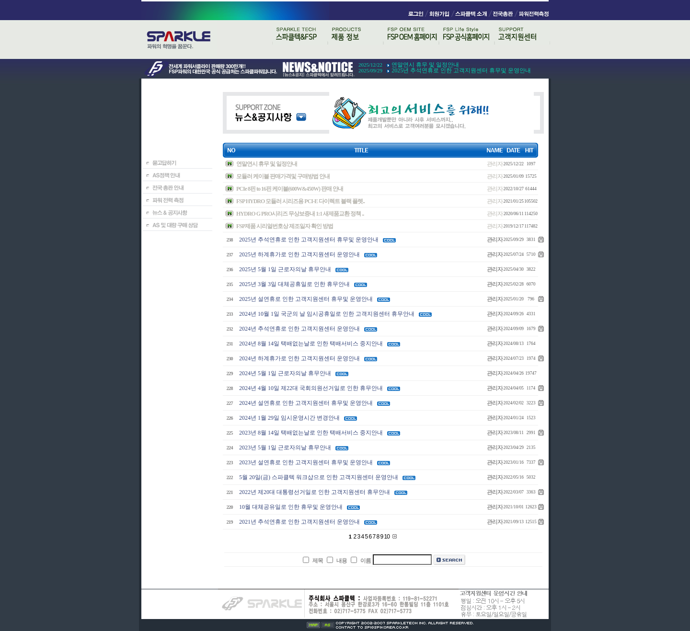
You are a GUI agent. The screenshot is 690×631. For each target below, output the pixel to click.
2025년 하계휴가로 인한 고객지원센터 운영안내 (299, 254)
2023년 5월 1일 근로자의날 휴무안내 (285, 447)
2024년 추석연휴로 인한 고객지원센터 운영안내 (299, 328)
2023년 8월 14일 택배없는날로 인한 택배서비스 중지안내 (311, 432)
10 (387, 536)
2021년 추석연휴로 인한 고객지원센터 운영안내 (299, 521)
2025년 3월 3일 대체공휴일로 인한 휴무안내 (294, 284)
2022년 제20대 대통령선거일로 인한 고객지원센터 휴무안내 (314, 492)
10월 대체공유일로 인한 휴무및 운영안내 (291, 507)
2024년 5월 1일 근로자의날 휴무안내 (285, 373)
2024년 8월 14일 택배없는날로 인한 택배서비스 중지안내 (311, 343)
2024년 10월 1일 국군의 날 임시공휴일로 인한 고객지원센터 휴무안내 (326, 313)
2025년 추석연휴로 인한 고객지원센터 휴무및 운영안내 (461, 70)
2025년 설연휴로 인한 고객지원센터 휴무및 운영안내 (306, 299)
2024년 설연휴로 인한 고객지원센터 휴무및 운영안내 (306, 403)
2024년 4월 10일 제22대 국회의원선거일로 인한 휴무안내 (311, 388)
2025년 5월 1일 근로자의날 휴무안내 (285, 269)
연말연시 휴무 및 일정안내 (425, 64)
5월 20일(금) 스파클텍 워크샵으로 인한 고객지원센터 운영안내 (318, 477)
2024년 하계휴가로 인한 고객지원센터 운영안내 (299, 358)
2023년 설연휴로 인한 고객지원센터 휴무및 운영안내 (306, 462)
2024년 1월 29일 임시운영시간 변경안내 (289, 417)
